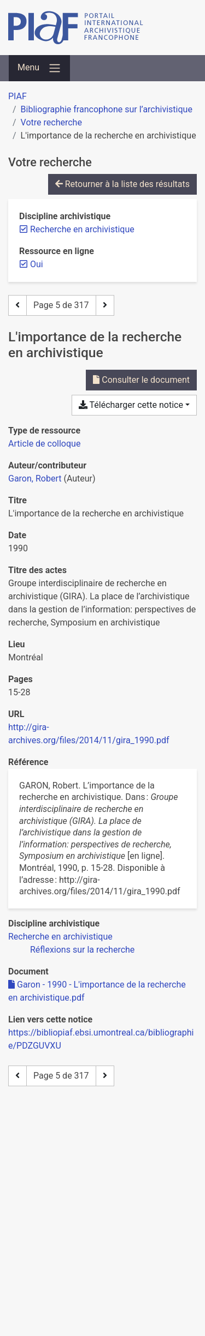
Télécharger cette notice (131, 405)
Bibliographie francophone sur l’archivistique (106, 109)
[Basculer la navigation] (39, 68)
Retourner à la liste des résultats (122, 184)
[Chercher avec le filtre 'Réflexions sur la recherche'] (82, 949)
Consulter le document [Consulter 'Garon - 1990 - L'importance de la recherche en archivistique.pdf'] (141, 380)
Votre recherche (51, 122)
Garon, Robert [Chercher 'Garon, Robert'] (34, 478)
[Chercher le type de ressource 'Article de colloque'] (44, 443)
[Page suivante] (105, 305)
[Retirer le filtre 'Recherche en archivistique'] (82, 229)
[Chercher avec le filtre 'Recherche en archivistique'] (60, 936)
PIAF (17, 96)
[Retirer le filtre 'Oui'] (36, 264)
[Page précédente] (17, 305)
